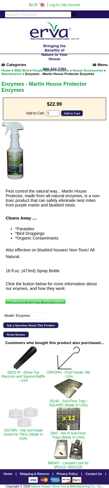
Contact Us (93, 474)
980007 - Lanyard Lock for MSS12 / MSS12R (68, 465)
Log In (54, 5)
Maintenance (11, 74)
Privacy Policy (67, 474)
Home (7, 474)
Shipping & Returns (34, 474)
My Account (71, 5)
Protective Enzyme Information (35, 301)
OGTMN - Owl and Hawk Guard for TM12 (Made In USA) (23, 434)
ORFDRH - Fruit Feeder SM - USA (68, 374)
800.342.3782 (54, 69)
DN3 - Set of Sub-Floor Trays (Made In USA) (68, 435)
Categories (13, 65)
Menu (100, 65)
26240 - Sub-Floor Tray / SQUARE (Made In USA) (68, 403)
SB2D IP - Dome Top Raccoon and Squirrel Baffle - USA (23, 376)
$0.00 (37, 5)
